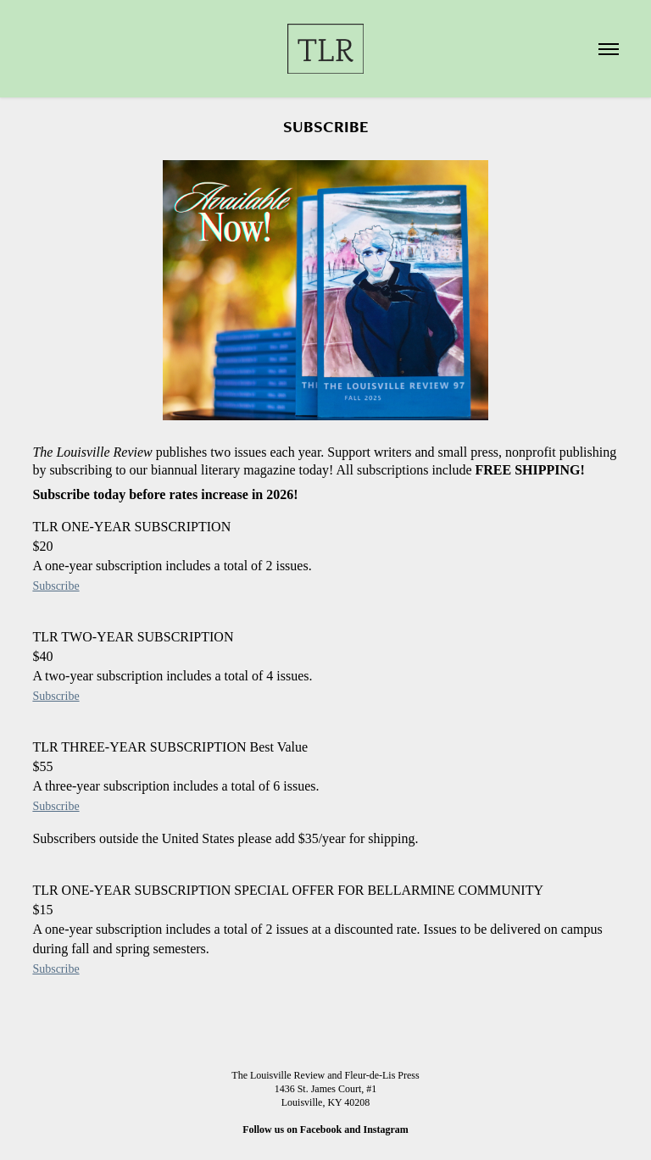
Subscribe (55, 586)
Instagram (386, 1129)
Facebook (321, 1129)
